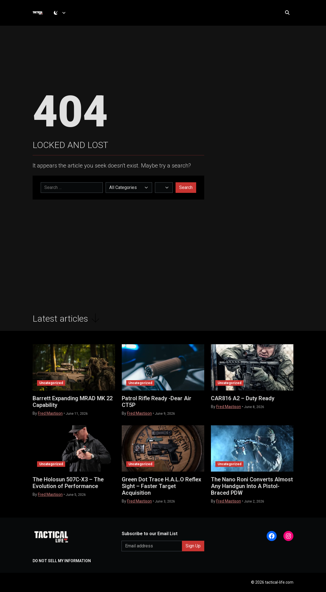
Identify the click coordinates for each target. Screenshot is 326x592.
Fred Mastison (50, 413)
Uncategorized (51, 383)
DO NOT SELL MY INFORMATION (62, 561)
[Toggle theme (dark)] (62, 15)
